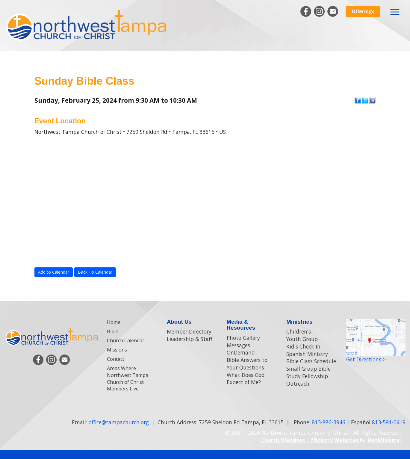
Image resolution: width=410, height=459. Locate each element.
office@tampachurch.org (119, 422)
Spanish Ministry (307, 353)
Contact (115, 359)
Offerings (363, 11)
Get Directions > (366, 359)
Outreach (297, 383)
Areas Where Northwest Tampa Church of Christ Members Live (127, 378)
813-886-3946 (328, 422)
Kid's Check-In (303, 346)
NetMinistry (383, 440)
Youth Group (302, 339)
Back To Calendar (95, 272)
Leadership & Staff (189, 339)
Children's (298, 331)
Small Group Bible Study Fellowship (308, 372)
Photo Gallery (243, 337)
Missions (117, 349)
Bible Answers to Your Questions (247, 363)
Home (113, 322)
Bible (112, 331)
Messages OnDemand (241, 349)
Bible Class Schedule (311, 361)
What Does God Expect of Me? (246, 378)
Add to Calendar (53, 272)
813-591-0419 (389, 422)
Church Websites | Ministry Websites (310, 440)
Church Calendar (125, 340)
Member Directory (189, 331)
